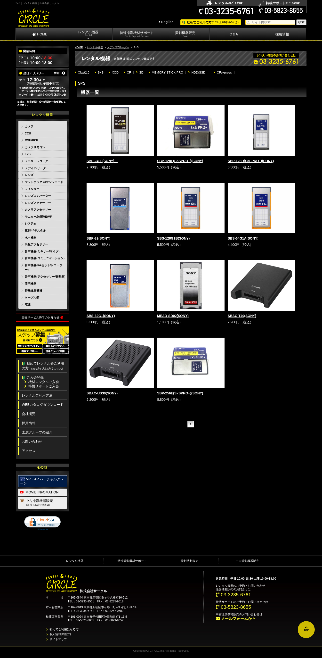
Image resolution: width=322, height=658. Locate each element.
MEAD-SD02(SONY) (173, 316)
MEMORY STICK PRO (166, 72)
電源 (28, 304)
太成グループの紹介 (37, 432)
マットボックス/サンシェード (44, 182)
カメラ (29, 126)
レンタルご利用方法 (37, 395)
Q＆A (234, 34)
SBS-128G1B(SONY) (173, 238)
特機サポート (224, 602)
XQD (114, 72)
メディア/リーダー (118, 47)
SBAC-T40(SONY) (242, 316)
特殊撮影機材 (33, 290)
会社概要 (28, 414)
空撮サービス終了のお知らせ (42, 317)
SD (140, 72)
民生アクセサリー (36, 244)
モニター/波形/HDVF (38, 216)
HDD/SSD (198, 72)
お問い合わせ (32, 441)
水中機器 (30, 237)
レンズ (29, 175)
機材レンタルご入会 (41, 382)
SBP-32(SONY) (98, 238)
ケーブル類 (32, 297)
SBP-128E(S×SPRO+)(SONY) (180, 161)
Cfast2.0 (82, 72)
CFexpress (223, 72)
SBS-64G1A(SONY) (243, 238)
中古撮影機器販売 (43, 503)
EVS (28, 154)
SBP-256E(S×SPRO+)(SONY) (180, 393)
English (166, 22)
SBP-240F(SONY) (102, 161)
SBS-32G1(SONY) (101, 316)
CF (127, 72)
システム (30, 223)
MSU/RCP (31, 140)
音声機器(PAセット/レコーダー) (43, 268)
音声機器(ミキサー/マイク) (42, 251)
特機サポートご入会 (41, 386)
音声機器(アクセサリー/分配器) (45, 276)
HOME (39, 34)
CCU (28, 133)
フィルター (32, 189)
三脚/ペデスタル (35, 230)
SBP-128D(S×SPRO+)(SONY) (251, 161)
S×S (99, 72)
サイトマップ (58, 639)
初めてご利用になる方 (64, 629)
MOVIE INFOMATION (39, 492)
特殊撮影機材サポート (137, 34)
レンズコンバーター (38, 196)
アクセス (28, 451)
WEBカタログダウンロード (43, 405)
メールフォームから (236, 618)
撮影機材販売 (189, 561)
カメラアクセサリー (38, 209)
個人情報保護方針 (61, 634)
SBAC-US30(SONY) (102, 393)
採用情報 (282, 34)
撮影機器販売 (185, 34)
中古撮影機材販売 (227, 614)
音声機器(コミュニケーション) (44, 258)
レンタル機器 (88, 33)
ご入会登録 (33, 377)
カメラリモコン (35, 147)
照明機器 (30, 283)
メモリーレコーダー (38, 161)
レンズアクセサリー (38, 203)
